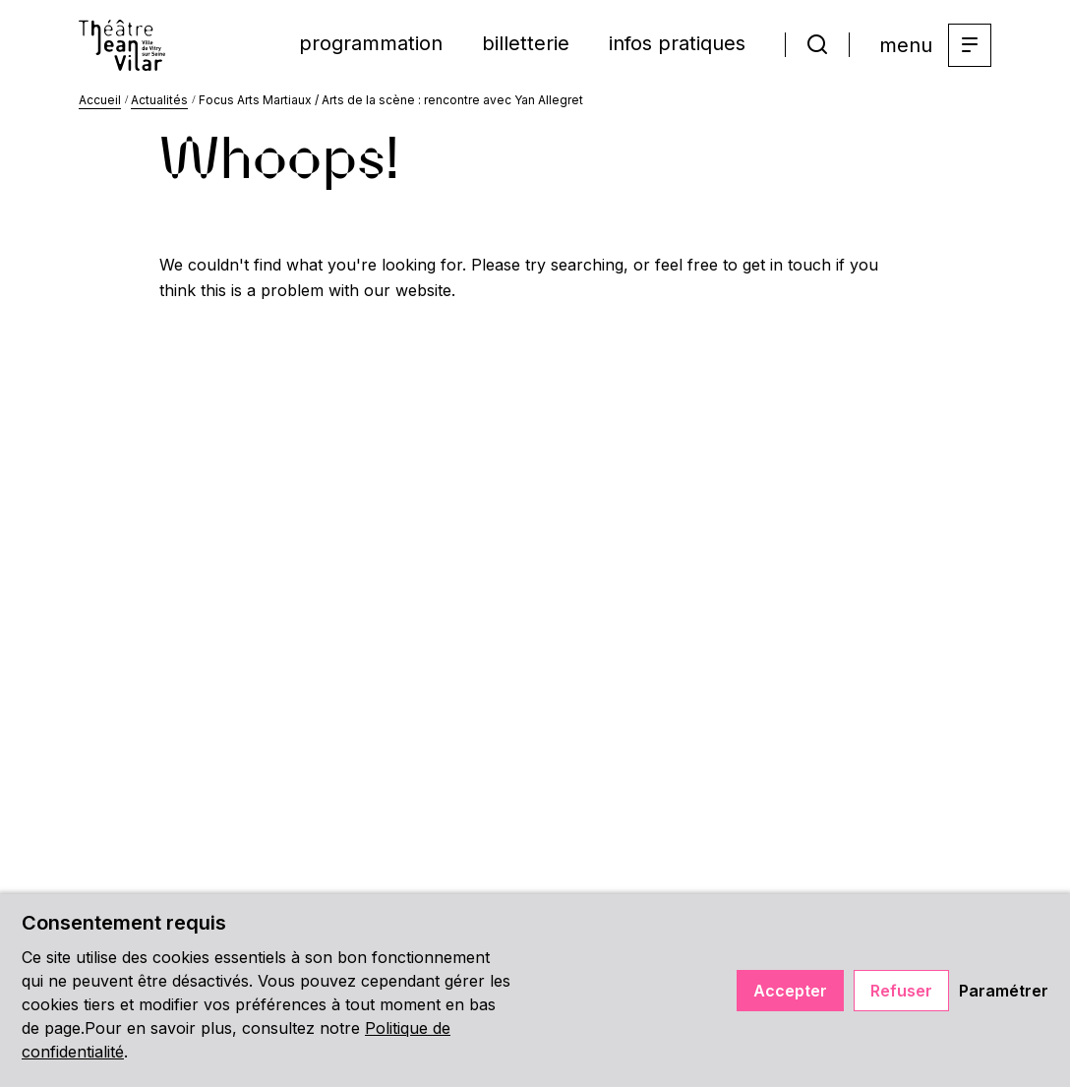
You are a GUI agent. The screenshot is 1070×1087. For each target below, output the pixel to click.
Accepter (790, 990)
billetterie (525, 43)
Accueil (100, 99)
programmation (371, 43)
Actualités (159, 99)
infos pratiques (677, 43)
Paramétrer (1003, 990)
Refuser (901, 990)
